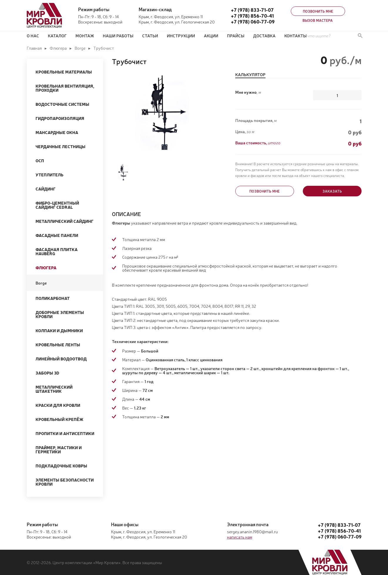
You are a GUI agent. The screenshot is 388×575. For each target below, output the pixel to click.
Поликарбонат (53, 298)
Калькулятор (250, 74)
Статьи (150, 35)
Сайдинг (46, 188)
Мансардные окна (57, 132)
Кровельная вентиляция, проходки (65, 88)
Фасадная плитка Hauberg (57, 251)
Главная (34, 48)
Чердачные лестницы (60, 146)
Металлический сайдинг (64, 221)
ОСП (40, 160)
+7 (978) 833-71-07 (252, 9)
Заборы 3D (47, 372)
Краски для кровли (58, 405)
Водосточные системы (62, 104)
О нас (33, 35)
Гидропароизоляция (60, 118)
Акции (211, 35)
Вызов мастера (318, 20)
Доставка (264, 35)
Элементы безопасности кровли (65, 482)
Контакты (295, 35)
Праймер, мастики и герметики (59, 449)
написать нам (239, 536)
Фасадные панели (57, 235)
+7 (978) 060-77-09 (253, 21)
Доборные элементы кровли (60, 314)
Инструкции (181, 35)
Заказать (332, 191)
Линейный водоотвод (61, 358)
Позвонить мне (318, 11)
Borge (80, 48)
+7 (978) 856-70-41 (252, 15)
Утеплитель (49, 174)
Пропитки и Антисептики (65, 433)
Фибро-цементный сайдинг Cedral (57, 205)
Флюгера (58, 48)
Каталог (57, 35)
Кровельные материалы (64, 71)
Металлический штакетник (54, 389)
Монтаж (84, 35)
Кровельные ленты (58, 344)
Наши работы (118, 35)
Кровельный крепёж (59, 419)
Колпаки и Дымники (59, 330)
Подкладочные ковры (61, 465)
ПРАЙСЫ (235, 35)
